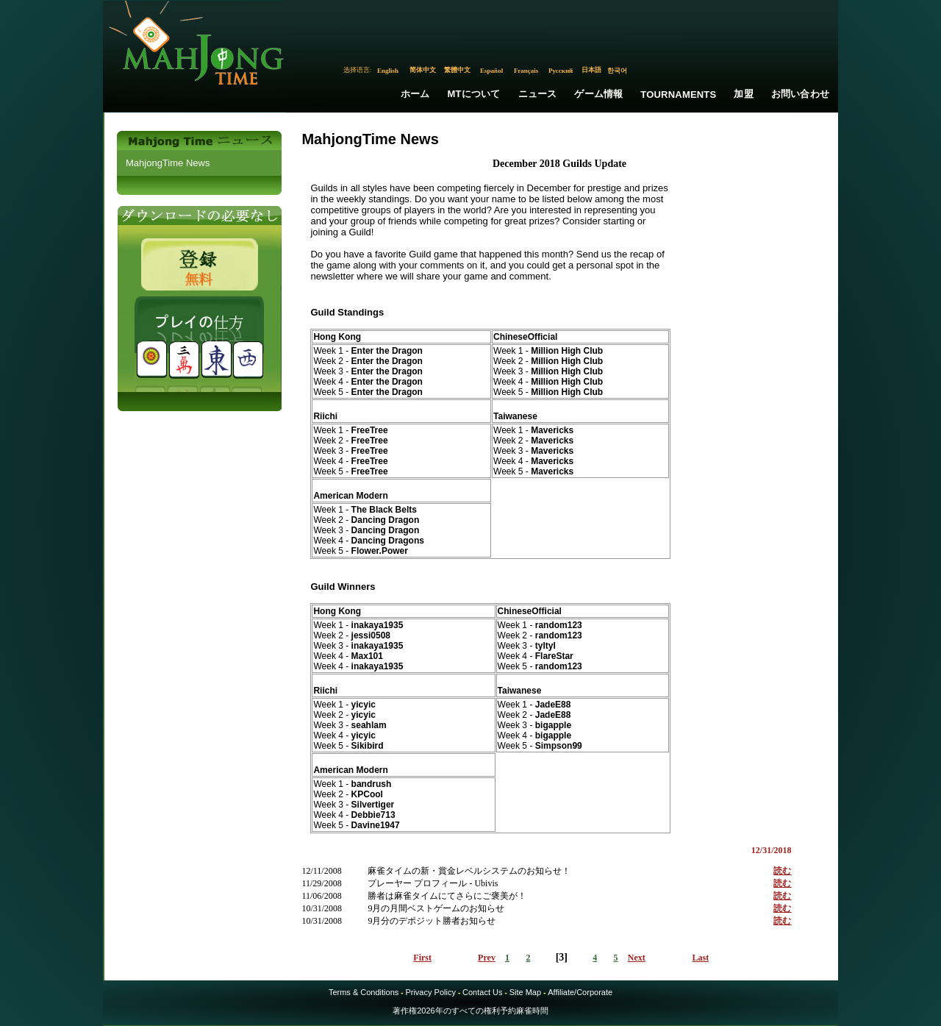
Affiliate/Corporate (580, 992)
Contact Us (482, 992)
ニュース (537, 93)
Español (491, 70)
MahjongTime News (168, 162)
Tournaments (678, 94)
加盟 (743, 93)
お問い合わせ (800, 93)
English (387, 70)
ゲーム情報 (598, 93)
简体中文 (422, 70)
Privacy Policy (430, 992)
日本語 (591, 70)
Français (526, 70)
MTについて (474, 93)
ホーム (415, 93)
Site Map (525, 992)
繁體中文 (457, 70)
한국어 (617, 70)
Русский (560, 70)
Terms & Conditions (363, 992)
